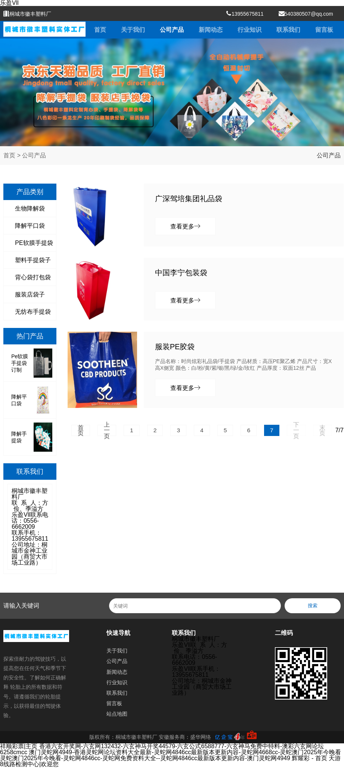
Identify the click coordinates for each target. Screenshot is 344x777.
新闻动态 (211, 36)
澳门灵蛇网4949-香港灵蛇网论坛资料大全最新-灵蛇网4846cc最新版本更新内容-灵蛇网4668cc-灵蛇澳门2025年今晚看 (185, 764)
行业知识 (249, 36)
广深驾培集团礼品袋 (188, 211)
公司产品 (172, 36)
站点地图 (116, 726)
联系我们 (288, 36)
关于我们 (133, 36)
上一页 (107, 442)
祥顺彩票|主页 (18, 758)
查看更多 (185, 239)
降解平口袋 (30, 238)
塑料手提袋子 (33, 272)
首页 (100, 36)
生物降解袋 (30, 221)
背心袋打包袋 (33, 289)
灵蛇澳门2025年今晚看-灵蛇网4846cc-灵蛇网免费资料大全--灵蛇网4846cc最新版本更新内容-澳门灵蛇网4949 (145, 770)
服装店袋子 (30, 307)
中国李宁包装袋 (181, 285)
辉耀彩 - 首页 (309, 770)
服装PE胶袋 (175, 359)
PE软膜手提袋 (34, 255)
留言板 (324, 36)
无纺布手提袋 (33, 324)
